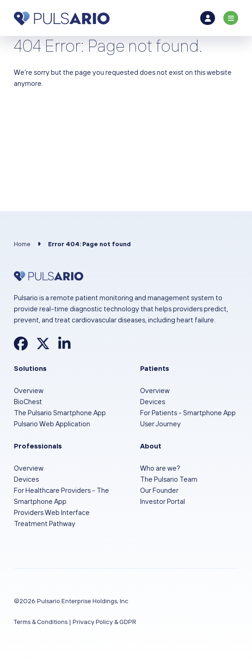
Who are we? (160, 468)
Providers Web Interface (52, 512)
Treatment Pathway (44, 523)
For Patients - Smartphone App (188, 412)
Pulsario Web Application (52, 423)
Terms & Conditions (41, 621)
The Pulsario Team (168, 479)
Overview (28, 390)
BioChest (28, 401)
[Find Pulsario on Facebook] (21, 346)
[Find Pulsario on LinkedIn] (64, 346)
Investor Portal (162, 501)
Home (22, 244)
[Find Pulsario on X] (43, 346)
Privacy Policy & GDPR (104, 621)
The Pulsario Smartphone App (60, 412)
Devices (152, 401)
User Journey (160, 423)
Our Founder (159, 490)
